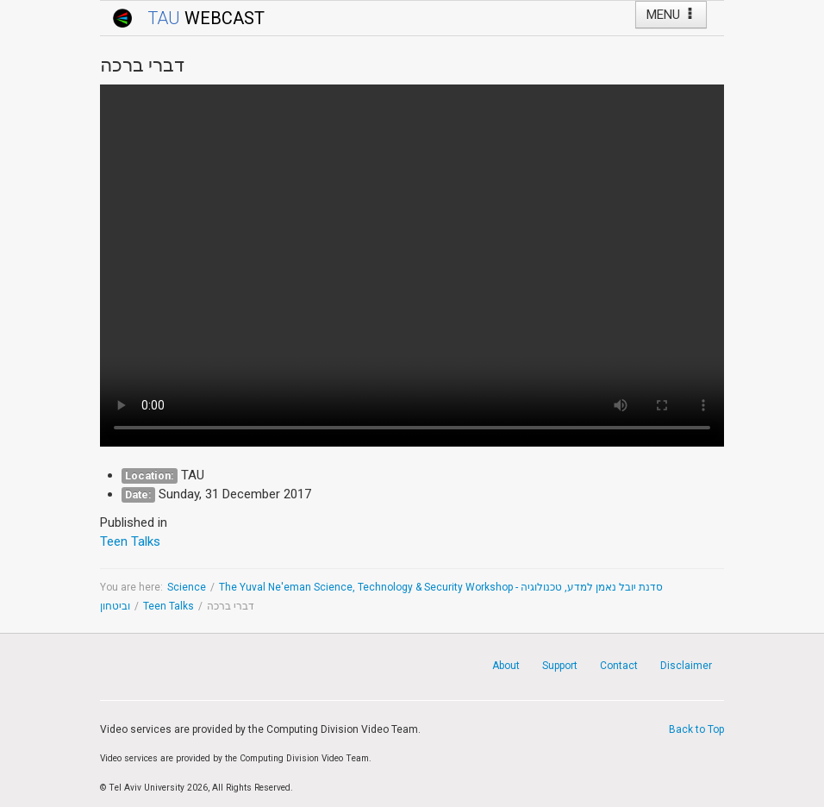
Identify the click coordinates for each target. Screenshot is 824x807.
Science (186, 587)
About (506, 666)
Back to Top (696, 729)
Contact (619, 666)
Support (559, 666)
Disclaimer (686, 666)
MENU (671, 14)
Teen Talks (168, 606)
